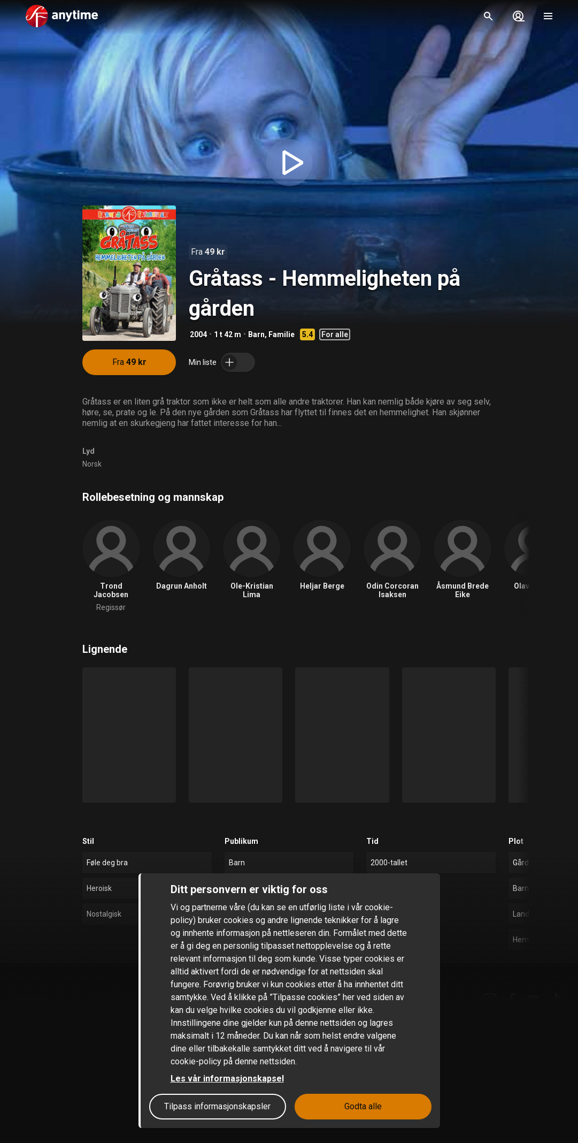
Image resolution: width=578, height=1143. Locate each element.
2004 (198, 334)
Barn (256, 334)
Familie (281, 334)
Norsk (92, 464)
